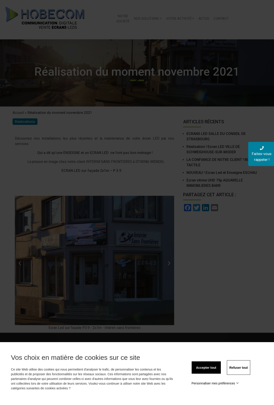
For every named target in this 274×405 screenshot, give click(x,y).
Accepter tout (206, 367)
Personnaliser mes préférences (215, 383)
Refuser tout (238, 367)
